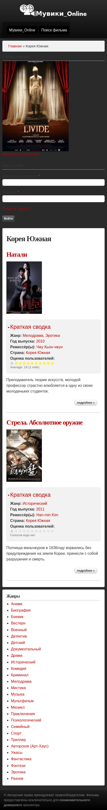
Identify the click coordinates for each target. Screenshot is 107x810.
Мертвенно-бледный (20, 154)
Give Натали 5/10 (32, 363)
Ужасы (16, 753)
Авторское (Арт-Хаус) (30, 746)
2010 (40, 341)
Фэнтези (18, 766)
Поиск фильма (54, 30)
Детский (18, 643)
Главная (15, 46)
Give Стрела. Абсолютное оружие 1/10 (16, 531)
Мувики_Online (22, 30)
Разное (17, 778)
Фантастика (21, 759)
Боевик (17, 617)
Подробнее (87, 403)
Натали (16, 254)
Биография (21, 610)
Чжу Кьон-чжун (49, 347)
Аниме (16, 604)
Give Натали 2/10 (20, 363)
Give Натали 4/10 (28, 363)
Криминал (19, 675)
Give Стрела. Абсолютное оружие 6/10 (36, 531)
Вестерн (18, 623)
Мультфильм (22, 701)
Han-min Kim (47, 515)
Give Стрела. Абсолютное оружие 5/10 (32, 531)
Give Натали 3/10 (24, 363)
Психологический (26, 720)
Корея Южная (38, 353)
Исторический (35, 503)
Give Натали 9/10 (48, 363)
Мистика (18, 688)
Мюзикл (18, 707)
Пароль (10, 192)
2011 (40, 509)
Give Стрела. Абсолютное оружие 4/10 (28, 531)
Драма (16, 655)
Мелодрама (33, 336)
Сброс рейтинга (12, 363)
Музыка (17, 694)
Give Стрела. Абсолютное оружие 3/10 (24, 531)
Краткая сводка (30, 327)
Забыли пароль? (17, 209)
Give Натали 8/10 (44, 363)
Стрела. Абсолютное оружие (44, 422)
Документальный (26, 649)
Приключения (23, 714)
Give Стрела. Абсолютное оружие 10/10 (52, 531)
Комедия (18, 669)
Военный (19, 630)
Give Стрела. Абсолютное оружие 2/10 (20, 531)
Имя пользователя (21, 176)
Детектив (19, 636)
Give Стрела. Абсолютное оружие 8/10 (44, 531)
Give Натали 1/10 (16, 363)
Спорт (16, 733)
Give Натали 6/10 (36, 363)
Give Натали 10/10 (52, 363)
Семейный (20, 727)
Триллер (18, 740)
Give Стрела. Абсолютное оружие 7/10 (40, 531)
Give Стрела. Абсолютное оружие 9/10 (48, 531)
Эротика (52, 336)
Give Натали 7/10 (40, 363)
